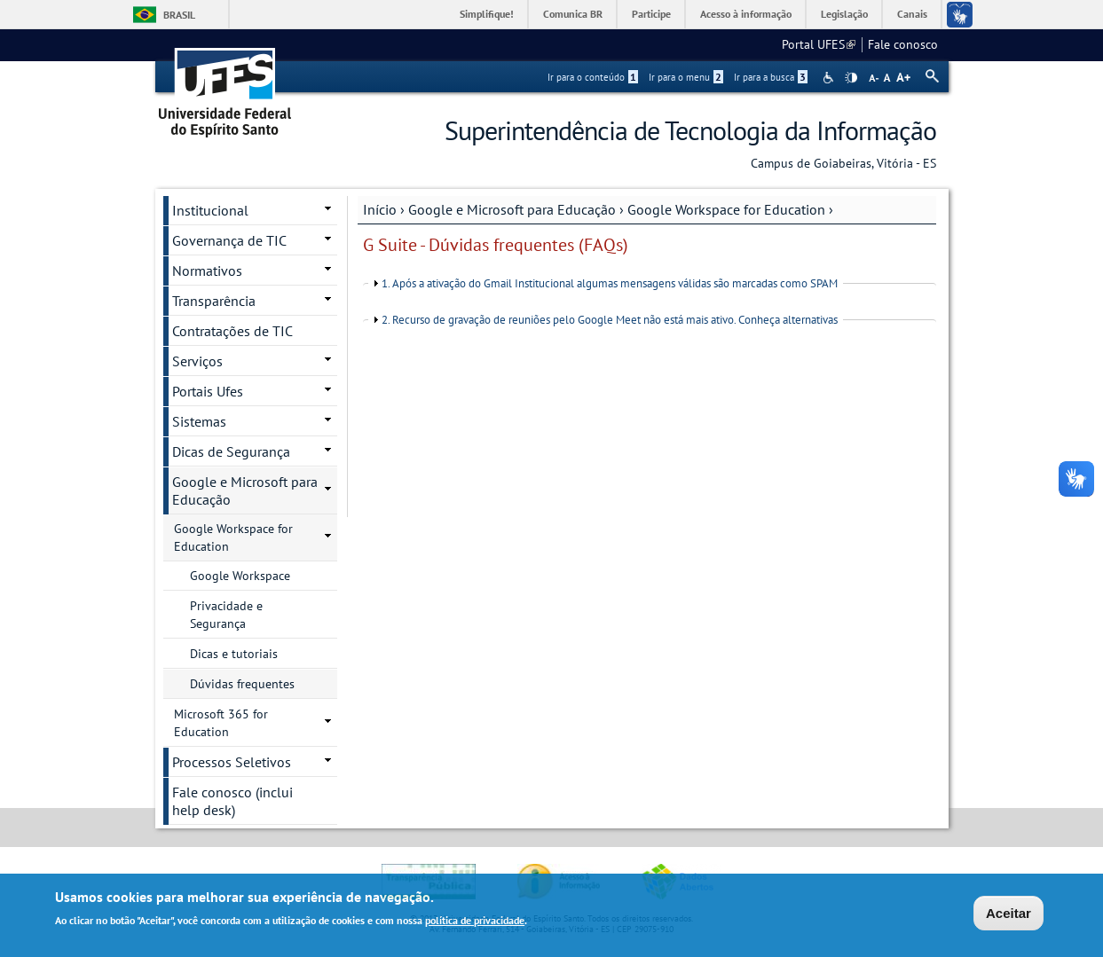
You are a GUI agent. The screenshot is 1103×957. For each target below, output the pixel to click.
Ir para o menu (686, 77)
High (851, 78)
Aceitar (1008, 914)
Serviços (197, 361)
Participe (651, 13)
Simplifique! (487, 13)
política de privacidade (474, 922)
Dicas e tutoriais (234, 654)
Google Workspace (240, 576)
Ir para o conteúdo (593, 77)
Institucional (210, 210)
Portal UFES (818, 44)
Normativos (207, 270)
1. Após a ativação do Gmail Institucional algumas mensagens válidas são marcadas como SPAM (610, 283)
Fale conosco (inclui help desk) (232, 801)
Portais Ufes (207, 391)
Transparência (214, 301)
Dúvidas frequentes (242, 684)
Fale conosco (903, 44)
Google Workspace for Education (726, 209)
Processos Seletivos (231, 762)
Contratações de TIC (232, 331)
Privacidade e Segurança (226, 614)
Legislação (844, 13)
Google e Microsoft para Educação (512, 209)
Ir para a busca (771, 77)
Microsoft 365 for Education (221, 723)
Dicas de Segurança (231, 451)
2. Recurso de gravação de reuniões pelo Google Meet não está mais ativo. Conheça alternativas (610, 319)
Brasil (179, 14)
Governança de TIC (229, 240)
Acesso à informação (746, 13)
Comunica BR (573, 13)
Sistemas (199, 421)
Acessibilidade (830, 77)
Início (380, 209)
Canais (912, 13)
